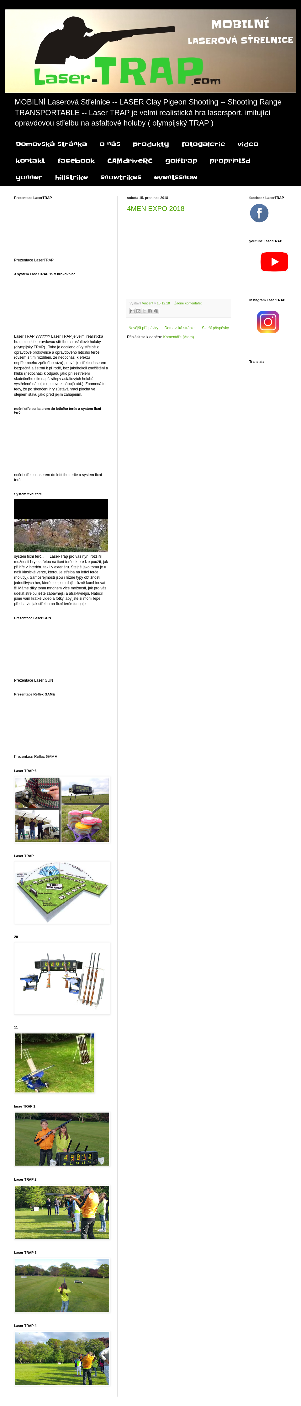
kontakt (30, 161)
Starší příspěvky (215, 328)
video (248, 144)
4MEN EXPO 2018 (155, 208)
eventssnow (176, 177)
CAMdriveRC (130, 161)
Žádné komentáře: (188, 303)
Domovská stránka (51, 144)
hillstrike (71, 177)
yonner (29, 177)
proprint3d (230, 161)
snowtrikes (120, 177)
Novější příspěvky (143, 328)
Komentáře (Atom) (178, 337)
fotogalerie (203, 144)
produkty (151, 144)
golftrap (181, 161)
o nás (110, 144)
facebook (76, 161)
